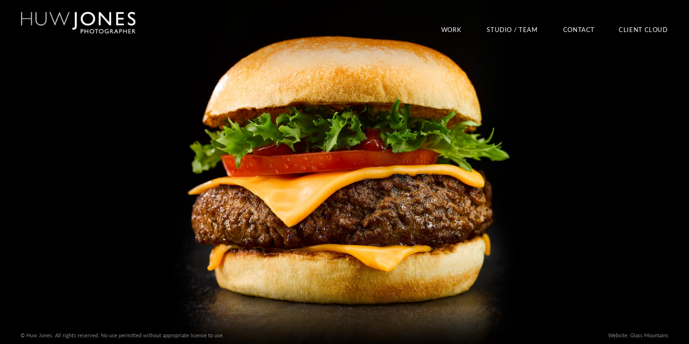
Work (451, 30)
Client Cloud (643, 30)
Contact (579, 30)
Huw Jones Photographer (78, 22)
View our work (344, 172)
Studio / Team (512, 30)
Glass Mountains (649, 335)
